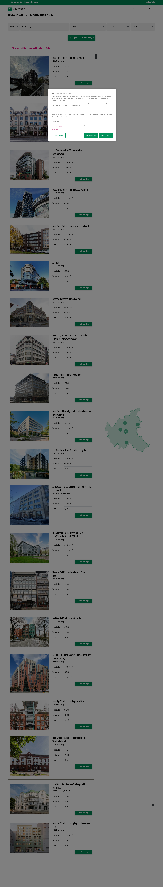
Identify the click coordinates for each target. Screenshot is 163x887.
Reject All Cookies (90, 135)
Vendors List (55, 129)
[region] (82, 115)
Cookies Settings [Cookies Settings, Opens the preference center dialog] (58, 135)
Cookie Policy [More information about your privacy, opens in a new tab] (58, 127)
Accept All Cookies (106, 135)
